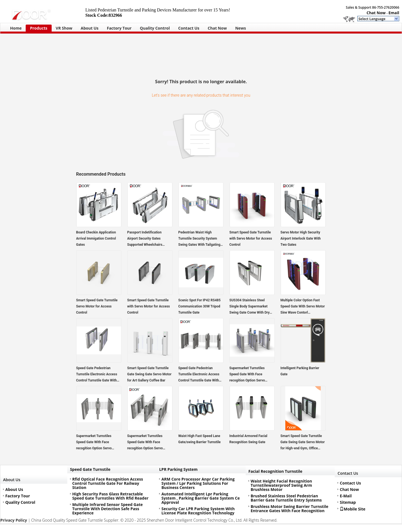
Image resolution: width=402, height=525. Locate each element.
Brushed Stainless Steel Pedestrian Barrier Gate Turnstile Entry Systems (286, 498)
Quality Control (155, 28)
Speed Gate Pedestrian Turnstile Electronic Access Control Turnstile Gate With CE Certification (96, 374)
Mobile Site (352, 509)
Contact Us (188, 28)
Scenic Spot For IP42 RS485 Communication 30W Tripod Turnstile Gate (199, 306)
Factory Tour (119, 28)
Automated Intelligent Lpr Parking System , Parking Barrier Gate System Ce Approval (200, 498)
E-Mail (346, 496)
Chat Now (376, 12)
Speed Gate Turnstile (90, 469)
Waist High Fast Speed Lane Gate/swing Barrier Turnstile (199, 439)
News (240, 28)
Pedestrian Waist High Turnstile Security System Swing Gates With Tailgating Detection (199, 239)
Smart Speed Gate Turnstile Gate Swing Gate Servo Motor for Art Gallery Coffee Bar (149, 374)
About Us (90, 28)
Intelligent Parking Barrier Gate (300, 371)
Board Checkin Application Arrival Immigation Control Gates (96, 238)
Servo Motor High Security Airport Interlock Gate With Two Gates (301, 238)
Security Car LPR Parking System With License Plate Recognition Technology (197, 511)
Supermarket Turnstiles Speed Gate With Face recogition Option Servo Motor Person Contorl (247, 374)
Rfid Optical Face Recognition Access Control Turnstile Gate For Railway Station (107, 483)
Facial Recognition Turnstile (275, 471)
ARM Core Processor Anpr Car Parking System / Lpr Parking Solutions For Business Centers (197, 483)
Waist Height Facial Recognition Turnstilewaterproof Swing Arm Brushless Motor (281, 485)
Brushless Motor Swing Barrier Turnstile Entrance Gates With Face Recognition (289, 508)
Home (15, 28)
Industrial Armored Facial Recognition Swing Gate (248, 439)
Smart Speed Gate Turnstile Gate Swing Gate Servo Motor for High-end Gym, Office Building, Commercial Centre (303, 442)
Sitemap (348, 502)
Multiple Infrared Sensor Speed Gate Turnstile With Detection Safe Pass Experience (107, 508)
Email (393, 12)
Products (38, 28)
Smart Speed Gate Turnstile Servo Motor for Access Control (97, 306)
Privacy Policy (13, 520)
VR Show (64, 28)
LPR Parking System (178, 469)
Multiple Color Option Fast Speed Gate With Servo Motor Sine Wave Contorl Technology (303, 307)
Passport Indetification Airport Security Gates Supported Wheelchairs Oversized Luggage (144, 239)
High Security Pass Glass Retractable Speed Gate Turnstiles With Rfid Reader (110, 496)
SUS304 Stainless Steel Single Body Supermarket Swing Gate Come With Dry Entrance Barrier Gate (249, 307)
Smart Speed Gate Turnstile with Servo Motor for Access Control (250, 238)
